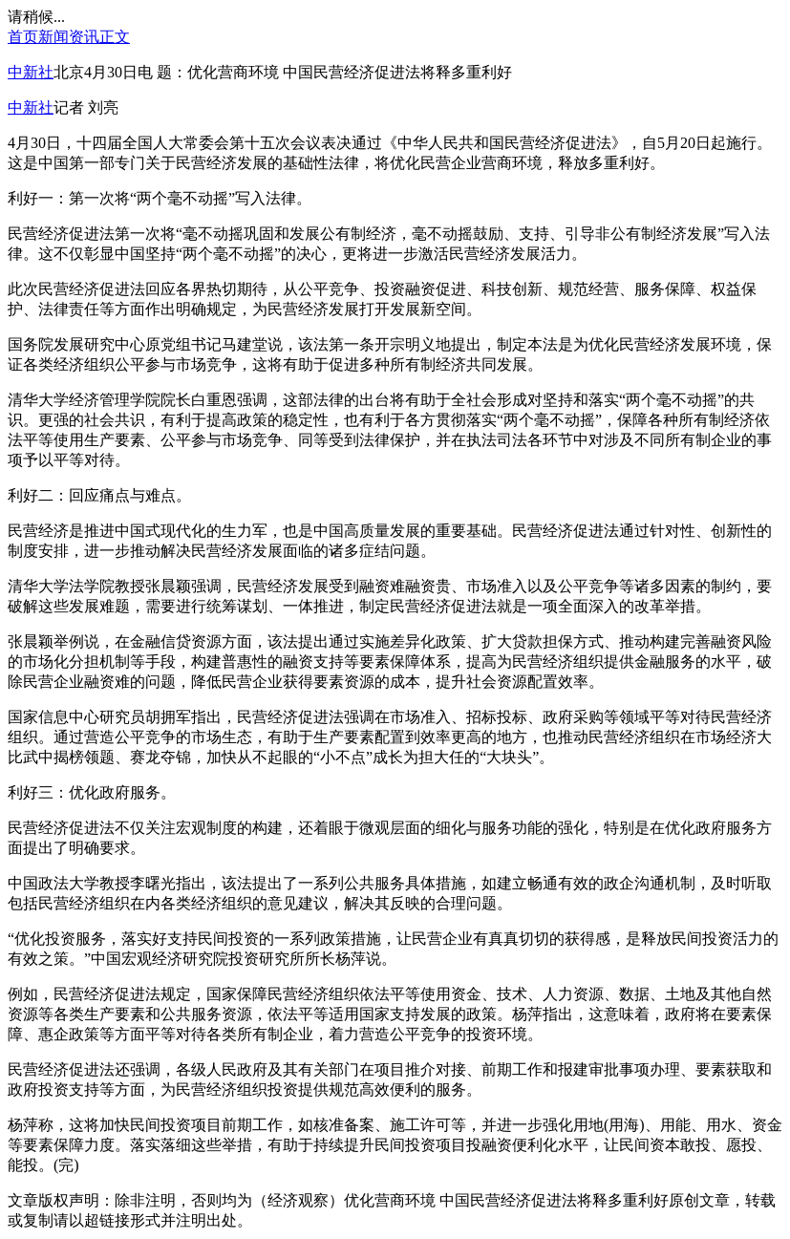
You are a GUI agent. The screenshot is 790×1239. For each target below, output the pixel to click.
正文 (114, 37)
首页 (23, 37)
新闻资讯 (68, 37)
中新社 (30, 72)
